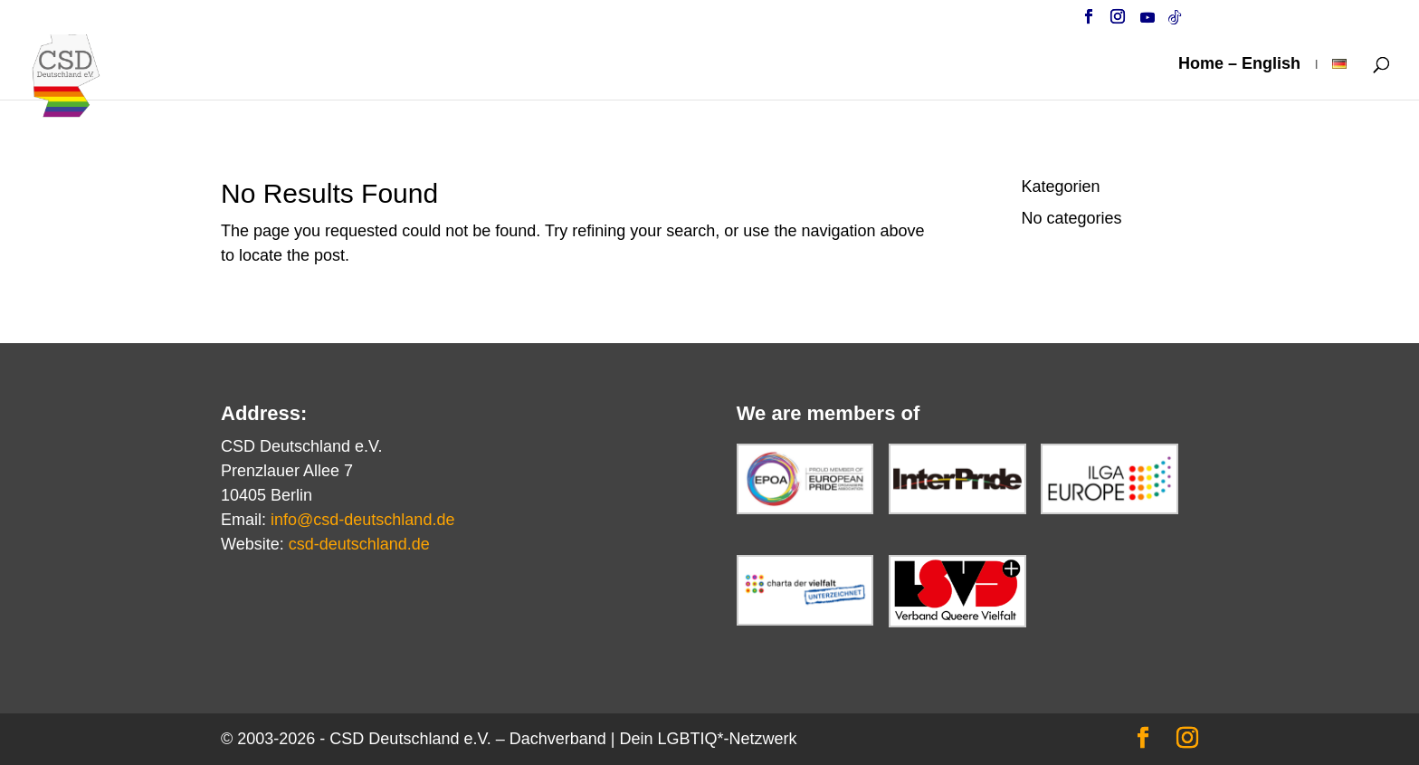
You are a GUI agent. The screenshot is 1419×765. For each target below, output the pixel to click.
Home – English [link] (1239, 64)
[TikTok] (1174, 22)
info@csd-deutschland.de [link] (362, 520)
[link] (80, 90)
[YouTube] (1147, 22)
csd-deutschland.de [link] (359, 544)
